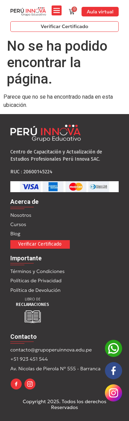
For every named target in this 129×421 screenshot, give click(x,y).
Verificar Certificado (40, 244)
